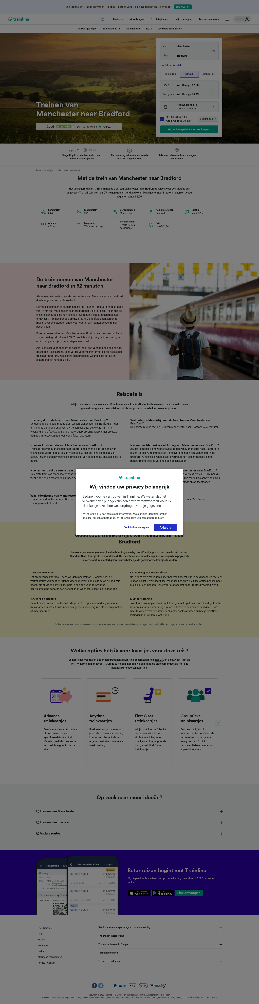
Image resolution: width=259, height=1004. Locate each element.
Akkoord (165, 527)
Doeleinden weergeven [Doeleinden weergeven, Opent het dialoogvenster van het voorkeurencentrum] (137, 527)
